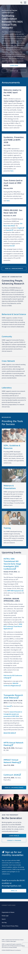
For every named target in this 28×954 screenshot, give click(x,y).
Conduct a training (14, 840)
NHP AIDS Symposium (15, 591)
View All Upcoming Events (14, 787)
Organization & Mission (8, 912)
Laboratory (7, 387)
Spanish (9, 230)
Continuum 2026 (12, 775)
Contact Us (14, 71)
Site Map (4, 922)
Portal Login (5, 915)
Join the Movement (10, 815)
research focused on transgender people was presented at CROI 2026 (13, 714)
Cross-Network (8, 361)
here (11, 171)
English (21, 228)
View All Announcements (14, 268)
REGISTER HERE (10, 733)
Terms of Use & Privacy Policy (10, 926)
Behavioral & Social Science (14, 314)
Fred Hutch (11, 935)
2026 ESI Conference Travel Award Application (13, 626)
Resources (6, 417)
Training (7, 528)
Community (7, 336)
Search (4, 919)
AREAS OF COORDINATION (12, 276)
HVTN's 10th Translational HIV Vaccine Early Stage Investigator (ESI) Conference (12, 564)
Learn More (14, 65)
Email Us (14, 890)
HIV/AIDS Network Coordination (9, 11)
